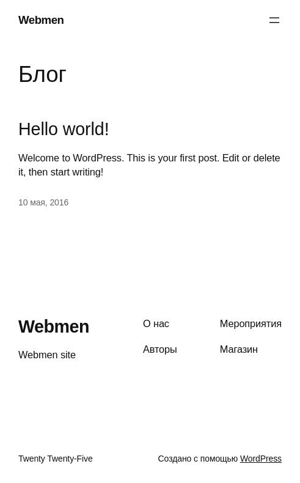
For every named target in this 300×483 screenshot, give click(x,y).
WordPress (261, 458)
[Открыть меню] (274, 20)
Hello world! (63, 129)
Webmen (41, 19)
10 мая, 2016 (43, 202)
